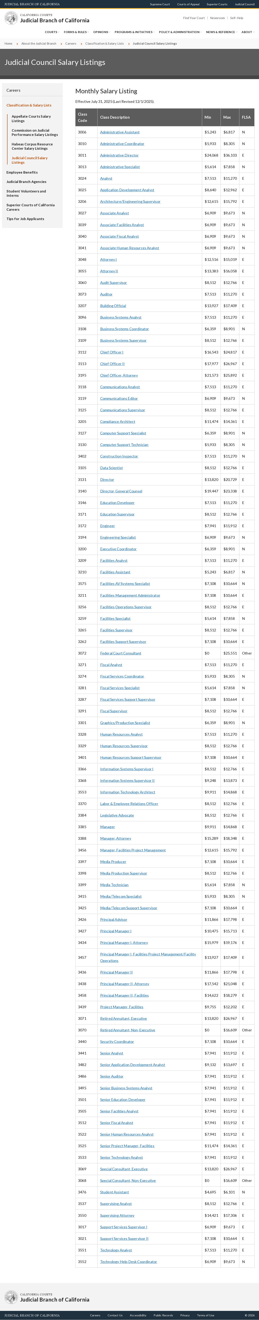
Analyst (106, 178)
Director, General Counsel (121, 491)
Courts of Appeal (188, 4)
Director (107, 479)
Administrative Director (119, 155)
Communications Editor (119, 398)
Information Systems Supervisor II (127, 780)
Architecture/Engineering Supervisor (130, 201)
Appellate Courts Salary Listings (31, 118)
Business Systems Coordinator (124, 329)
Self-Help (236, 17)
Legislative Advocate (117, 815)
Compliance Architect (117, 421)
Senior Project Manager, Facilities (127, 1146)
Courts (51, 32)
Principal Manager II (116, 972)
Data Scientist (111, 467)
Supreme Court (160, 4)
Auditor (106, 294)
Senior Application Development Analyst (132, 1064)
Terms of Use (205, 1315)
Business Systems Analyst (120, 317)
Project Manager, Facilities (121, 1007)
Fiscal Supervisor (113, 711)
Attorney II (109, 271)
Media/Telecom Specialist (121, 896)
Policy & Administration (179, 32)
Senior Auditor (112, 1076)
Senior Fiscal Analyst (116, 1122)
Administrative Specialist (120, 166)
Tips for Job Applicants (25, 219)
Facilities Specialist (115, 618)
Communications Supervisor (122, 410)
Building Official (113, 305)
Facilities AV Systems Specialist (125, 583)
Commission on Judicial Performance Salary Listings (35, 132)
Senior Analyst (111, 1053)
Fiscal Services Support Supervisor (127, 699)
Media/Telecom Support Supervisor (128, 908)
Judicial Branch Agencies (26, 182)
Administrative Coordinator (122, 143)
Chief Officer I (112, 352)
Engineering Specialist (118, 537)
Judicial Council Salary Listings (30, 160)
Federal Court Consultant (120, 653)
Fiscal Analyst (111, 664)
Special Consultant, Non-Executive (128, 1180)
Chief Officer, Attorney (119, 375)
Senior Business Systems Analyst (126, 1088)
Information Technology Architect (127, 792)
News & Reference (220, 32)
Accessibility (138, 1315)
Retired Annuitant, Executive (123, 1018)
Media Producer (113, 861)
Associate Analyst (114, 213)
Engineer (107, 525)
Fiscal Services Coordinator (122, 676)
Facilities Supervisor (116, 630)
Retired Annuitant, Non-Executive (127, 1030)
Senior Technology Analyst (121, 1157)
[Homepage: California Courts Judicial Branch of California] (11, 18)
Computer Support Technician (124, 444)
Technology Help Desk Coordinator (128, 1261)
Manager (107, 826)
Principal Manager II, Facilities (124, 995)
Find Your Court (194, 17)
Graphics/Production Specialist (125, 722)
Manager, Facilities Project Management (133, 850)
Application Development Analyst (127, 190)
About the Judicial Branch (38, 43)
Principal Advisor (113, 919)
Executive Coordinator (118, 549)
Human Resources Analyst (121, 734)
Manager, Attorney (115, 838)
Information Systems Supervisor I (127, 769)
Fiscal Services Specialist (120, 688)
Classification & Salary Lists (104, 43)
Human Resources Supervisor (124, 746)
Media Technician (114, 885)
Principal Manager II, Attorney (124, 983)
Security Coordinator (117, 1041)
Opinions (100, 32)
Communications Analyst (120, 387)
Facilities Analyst (113, 560)
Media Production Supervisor (123, 873)
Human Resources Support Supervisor (130, 757)
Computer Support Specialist (123, 433)
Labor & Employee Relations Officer (129, 803)
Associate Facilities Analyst (122, 225)
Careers (70, 43)
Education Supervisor (117, 514)
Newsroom (217, 17)
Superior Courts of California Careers (30, 207)
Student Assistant (114, 1192)
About (247, 32)
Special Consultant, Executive (124, 1169)
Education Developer (117, 502)
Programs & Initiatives (133, 32)
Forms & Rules (75, 32)
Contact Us (115, 1315)
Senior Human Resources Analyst (127, 1134)
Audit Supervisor (113, 282)
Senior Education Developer (123, 1099)
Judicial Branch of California (32, 4)
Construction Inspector (119, 456)
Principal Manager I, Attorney (124, 942)
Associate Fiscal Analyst (119, 236)
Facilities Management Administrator (130, 595)
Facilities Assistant (115, 572)
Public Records (163, 1315)
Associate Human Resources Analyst (129, 248)
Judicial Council (245, 4)
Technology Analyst (116, 1250)
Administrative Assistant (120, 132)
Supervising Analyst (116, 1203)
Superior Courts (217, 4)
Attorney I (108, 259)
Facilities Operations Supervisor (126, 607)
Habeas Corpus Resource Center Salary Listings (32, 146)
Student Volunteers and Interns (26, 193)
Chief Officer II (112, 363)
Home (8, 43)
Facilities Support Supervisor (123, 641)
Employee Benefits (22, 172)
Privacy (185, 1315)
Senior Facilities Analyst (119, 1111)
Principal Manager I (116, 931)
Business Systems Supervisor (123, 340)
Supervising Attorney (117, 1215)
